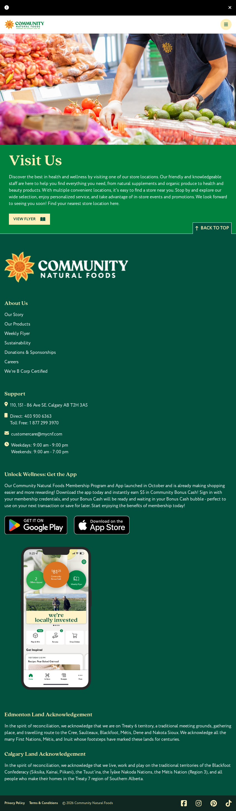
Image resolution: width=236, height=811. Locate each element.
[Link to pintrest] (213, 803)
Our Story (13, 315)
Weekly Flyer (17, 334)
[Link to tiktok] (229, 803)
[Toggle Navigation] (226, 24)
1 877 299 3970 (44, 423)
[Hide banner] (230, 7)
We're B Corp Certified (26, 371)
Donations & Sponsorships (30, 352)
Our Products (17, 324)
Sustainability (17, 343)
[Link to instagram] (199, 803)
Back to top (212, 228)
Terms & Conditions (43, 803)
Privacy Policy (14, 803)
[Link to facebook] (184, 803)
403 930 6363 (38, 416)
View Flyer (29, 219)
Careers (11, 362)
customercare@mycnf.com (36, 434)
